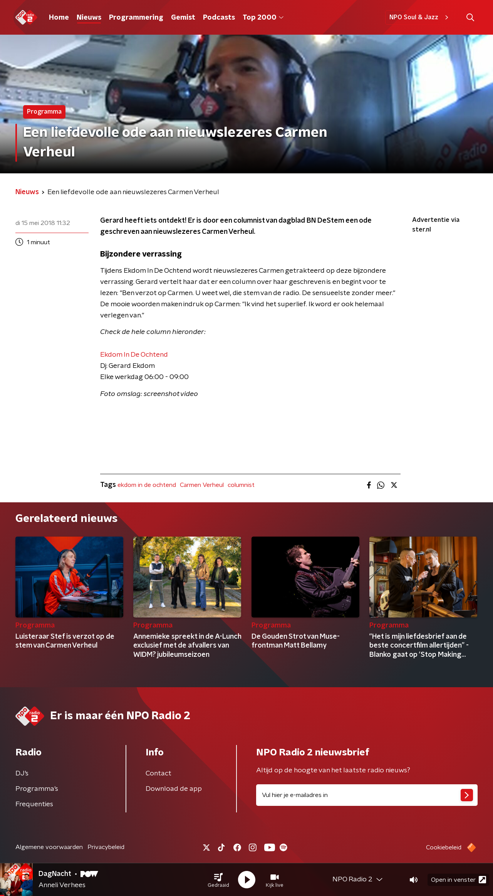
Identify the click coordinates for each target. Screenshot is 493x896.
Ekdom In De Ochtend (134, 354)
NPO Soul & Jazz (420, 17)
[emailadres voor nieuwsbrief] (367, 795)
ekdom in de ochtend (146, 485)
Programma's (36, 788)
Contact (158, 773)
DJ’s (22, 773)
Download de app (174, 788)
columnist (241, 485)
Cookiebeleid (443, 847)
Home (59, 17)
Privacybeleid (105, 847)
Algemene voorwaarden (49, 847)
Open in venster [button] (458, 879)
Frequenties (34, 804)
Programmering (136, 17)
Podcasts (219, 17)
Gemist (183, 17)
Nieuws (89, 17)
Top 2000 (263, 17)
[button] (218, 879)
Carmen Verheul (202, 485)
